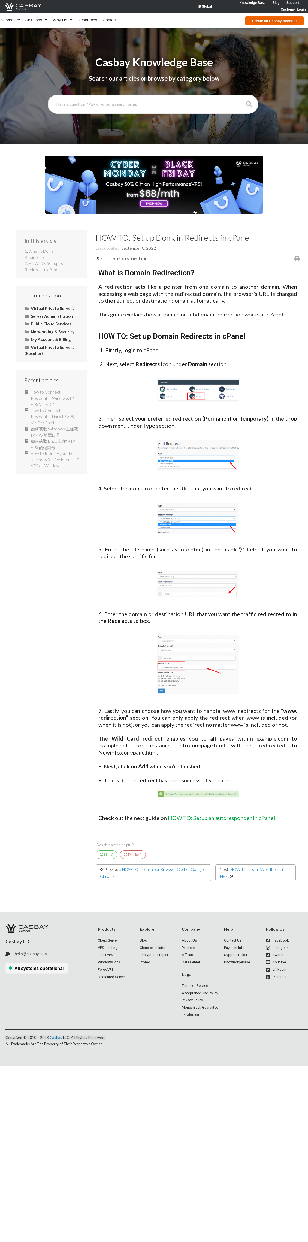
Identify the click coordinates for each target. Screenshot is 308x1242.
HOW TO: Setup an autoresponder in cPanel (221, 818)
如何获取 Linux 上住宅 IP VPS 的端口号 (53, 444)
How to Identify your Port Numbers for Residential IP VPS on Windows (55, 459)
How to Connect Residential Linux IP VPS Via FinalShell (52, 416)
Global (205, 6)
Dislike (133, 854)
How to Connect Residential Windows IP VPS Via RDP (52, 398)
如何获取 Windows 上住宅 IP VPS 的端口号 (54, 432)
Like (106, 854)
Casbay (56, 1037)
